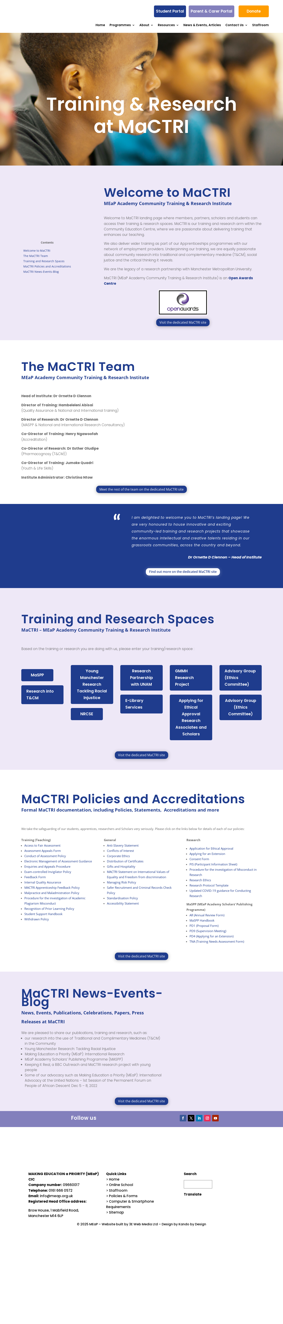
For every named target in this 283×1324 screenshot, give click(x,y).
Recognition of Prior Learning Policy (49, 913)
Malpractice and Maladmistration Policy (51, 897)
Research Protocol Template (208, 890)
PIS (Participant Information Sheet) (213, 869)
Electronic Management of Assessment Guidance (58, 866)
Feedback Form (35, 881)
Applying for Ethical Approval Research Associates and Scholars (191, 720)
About (144, 25)
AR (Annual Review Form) (206, 920)
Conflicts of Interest (120, 855)
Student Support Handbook (43, 918)
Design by (170, 1228)
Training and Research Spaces (44, 261)
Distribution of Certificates (125, 866)
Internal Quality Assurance (42, 887)
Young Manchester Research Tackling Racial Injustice (92, 685)
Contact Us (234, 25)
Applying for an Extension (207, 858)
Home (100, 25)
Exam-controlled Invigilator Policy (47, 876)
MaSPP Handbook (201, 925)
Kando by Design (192, 1228)
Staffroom (260, 25)
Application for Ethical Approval (211, 853)
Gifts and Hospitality (121, 871)
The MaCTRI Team (35, 256)
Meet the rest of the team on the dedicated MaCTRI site (141, 489)
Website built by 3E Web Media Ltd (130, 1228)
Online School (121, 1189)
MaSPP (38, 675)
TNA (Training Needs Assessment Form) (216, 946)
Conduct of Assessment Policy (45, 860)
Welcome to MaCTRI (36, 250)
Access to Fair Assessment (42, 850)
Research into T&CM (40, 695)
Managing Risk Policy (121, 887)
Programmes (120, 25)
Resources (166, 25)
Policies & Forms (123, 1200)
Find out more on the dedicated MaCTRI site (183, 571)
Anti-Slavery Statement (123, 850)
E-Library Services (134, 705)
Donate (254, 11)
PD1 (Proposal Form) (203, 930)
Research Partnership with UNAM (141, 678)
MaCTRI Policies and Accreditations (47, 266)
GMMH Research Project (184, 678)
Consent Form (199, 863)
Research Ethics (200, 884)
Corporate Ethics (118, 860)
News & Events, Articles (202, 25)
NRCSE (88, 717)
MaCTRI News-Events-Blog (41, 271)
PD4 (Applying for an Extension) (211, 941)
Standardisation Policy (122, 902)
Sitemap (116, 1216)
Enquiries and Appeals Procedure (47, 871)
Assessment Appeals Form (42, 855)
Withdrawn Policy (36, 924)
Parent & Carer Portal (211, 11)
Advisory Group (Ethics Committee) (240, 678)
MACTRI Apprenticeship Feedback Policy (52, 892)
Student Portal (170, 11)
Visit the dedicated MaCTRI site (182, 322)
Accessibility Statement (123, 908)
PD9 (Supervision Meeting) (207, 935)
